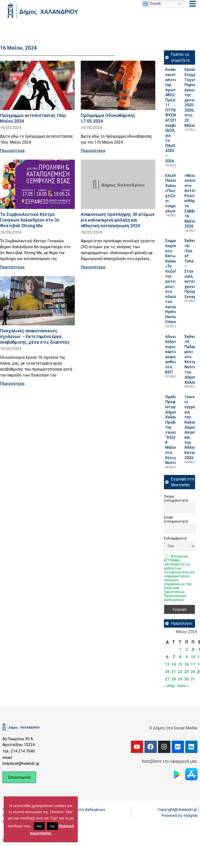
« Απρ (169, 685)
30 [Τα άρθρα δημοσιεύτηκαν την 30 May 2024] (186, 679)
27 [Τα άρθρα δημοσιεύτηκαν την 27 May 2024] (167, 679)
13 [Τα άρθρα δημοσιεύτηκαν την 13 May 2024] (167, 664)
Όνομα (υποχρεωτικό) (176, 498)
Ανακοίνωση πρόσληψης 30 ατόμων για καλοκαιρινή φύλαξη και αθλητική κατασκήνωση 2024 (118, 220)
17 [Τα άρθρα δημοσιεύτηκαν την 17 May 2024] (193, 664)
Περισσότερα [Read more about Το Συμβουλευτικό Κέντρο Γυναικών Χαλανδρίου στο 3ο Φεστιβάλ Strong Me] (12, 267)
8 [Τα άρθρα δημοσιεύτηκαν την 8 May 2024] (180, 657)
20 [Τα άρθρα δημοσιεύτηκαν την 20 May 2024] (167, 671)
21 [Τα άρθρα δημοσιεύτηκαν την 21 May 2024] (173, 671)
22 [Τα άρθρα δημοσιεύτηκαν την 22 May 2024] (180, 671)
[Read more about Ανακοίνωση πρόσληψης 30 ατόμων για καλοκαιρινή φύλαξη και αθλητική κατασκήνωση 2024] (118, 184)
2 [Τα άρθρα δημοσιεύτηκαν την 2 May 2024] (186, 649)
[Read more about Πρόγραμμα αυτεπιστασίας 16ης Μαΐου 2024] (37, 85)
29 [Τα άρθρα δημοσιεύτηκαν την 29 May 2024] (180, 679)
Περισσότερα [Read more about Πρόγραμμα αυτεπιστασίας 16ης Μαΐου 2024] (12, 150)
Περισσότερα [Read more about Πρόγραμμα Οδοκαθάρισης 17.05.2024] (93, 150)
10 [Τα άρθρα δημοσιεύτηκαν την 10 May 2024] (193, 657)
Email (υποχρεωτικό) (176, 519)
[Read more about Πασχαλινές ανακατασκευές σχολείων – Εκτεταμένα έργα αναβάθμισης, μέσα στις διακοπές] (37, 300)
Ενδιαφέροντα (175, 538)
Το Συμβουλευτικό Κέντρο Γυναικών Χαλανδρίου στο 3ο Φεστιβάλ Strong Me (30, 220)
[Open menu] (192, 3)
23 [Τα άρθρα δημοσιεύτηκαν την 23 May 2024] (186, 671)
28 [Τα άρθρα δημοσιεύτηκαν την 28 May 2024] (173, 679)
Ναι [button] (39, 826)
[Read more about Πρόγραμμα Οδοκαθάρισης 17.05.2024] (118, 85)
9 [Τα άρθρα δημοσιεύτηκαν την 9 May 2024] (186, 657)
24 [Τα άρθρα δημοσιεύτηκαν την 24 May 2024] (193, 671)
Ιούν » (183, 685)
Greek (152, 4)
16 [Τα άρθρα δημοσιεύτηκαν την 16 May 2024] (186, 664)
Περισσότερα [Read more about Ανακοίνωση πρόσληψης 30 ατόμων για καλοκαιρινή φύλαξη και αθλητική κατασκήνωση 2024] (93, 267)
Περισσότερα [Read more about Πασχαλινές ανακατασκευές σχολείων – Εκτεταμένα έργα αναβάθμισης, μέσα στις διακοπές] (12, 383)
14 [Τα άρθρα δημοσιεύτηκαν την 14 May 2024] (173, 664)
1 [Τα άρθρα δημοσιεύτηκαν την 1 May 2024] (180, 649)
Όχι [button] (52, 826)
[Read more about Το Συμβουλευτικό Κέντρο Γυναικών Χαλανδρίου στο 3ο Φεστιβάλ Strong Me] (37, 184)
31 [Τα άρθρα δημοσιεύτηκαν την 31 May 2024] (193, 679)
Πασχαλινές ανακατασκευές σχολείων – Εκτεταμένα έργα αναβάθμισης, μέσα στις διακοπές (35, 336)
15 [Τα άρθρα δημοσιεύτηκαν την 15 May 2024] (180, 664)
